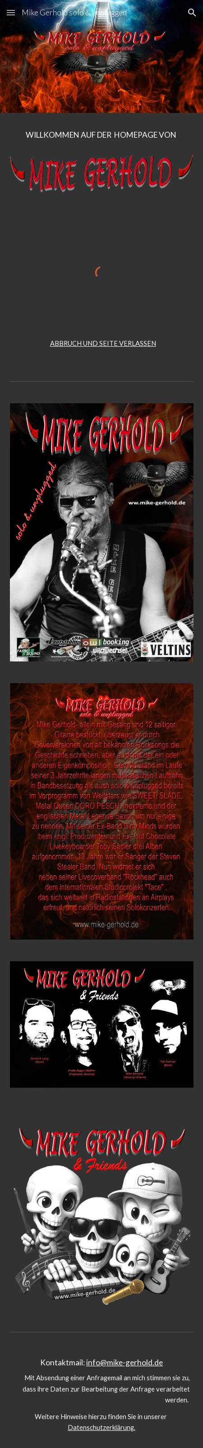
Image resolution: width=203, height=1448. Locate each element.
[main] (102, 139)
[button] (11, 12)
